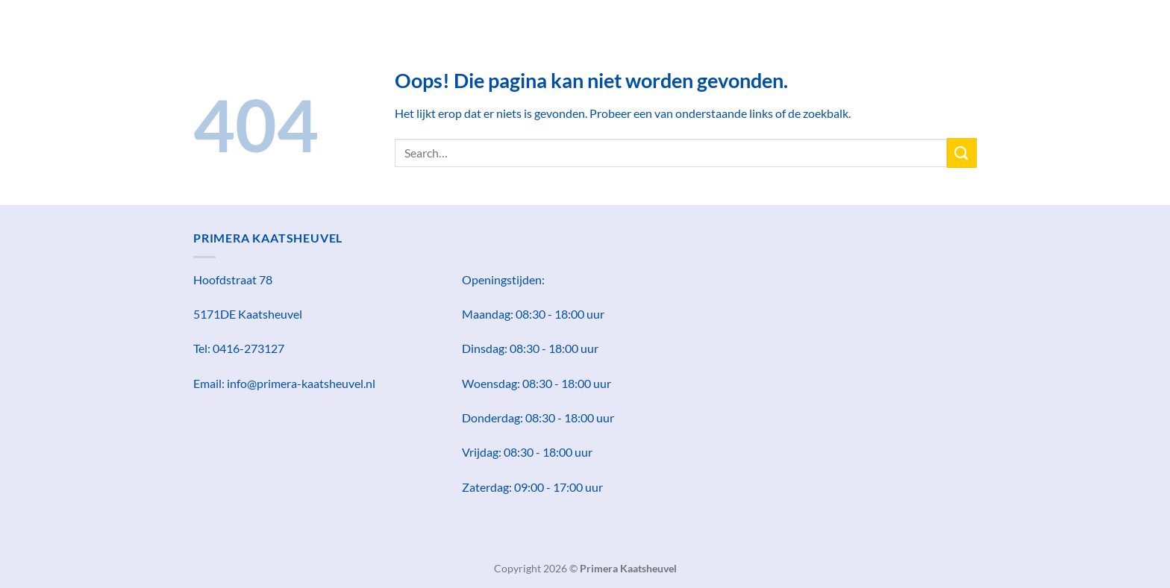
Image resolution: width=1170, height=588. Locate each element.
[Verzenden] (962, 152)
